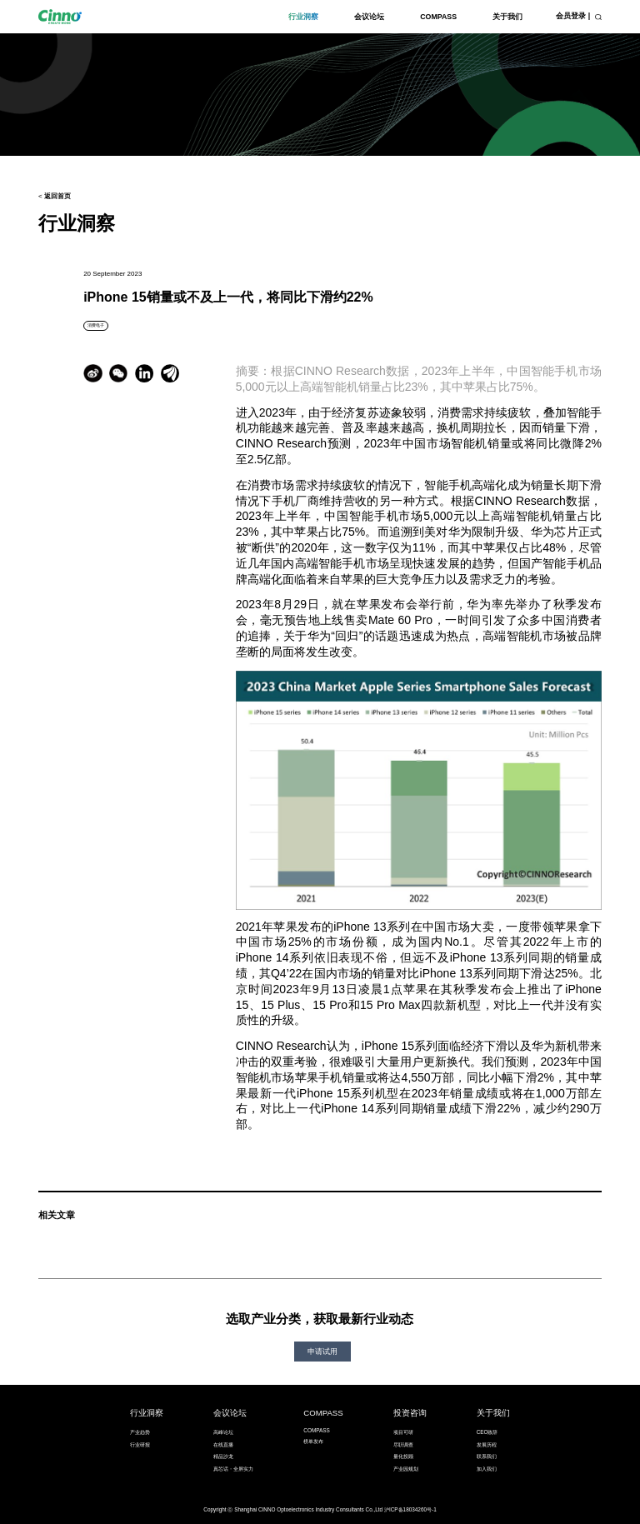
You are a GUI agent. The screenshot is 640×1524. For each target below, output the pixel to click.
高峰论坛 (223, 1432)
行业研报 (140, 1444)
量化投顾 (403, 1456)
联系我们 (487, 1456)
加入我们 (487, 1469)
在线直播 (223, 1444)
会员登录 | (573, 16)
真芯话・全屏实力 (233, 1469)
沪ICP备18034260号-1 (410, 1509)
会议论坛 (369, 16)
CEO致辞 (487, 1432)
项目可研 (403, 1432)
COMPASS (438, 16)
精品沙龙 (223, 1456)
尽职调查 (403, 1444)
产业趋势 (140, 1432)
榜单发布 (313, 1441)
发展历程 (487, 1444)
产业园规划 (405, 1469)
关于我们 (507, 16)
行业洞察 (303, 16)
